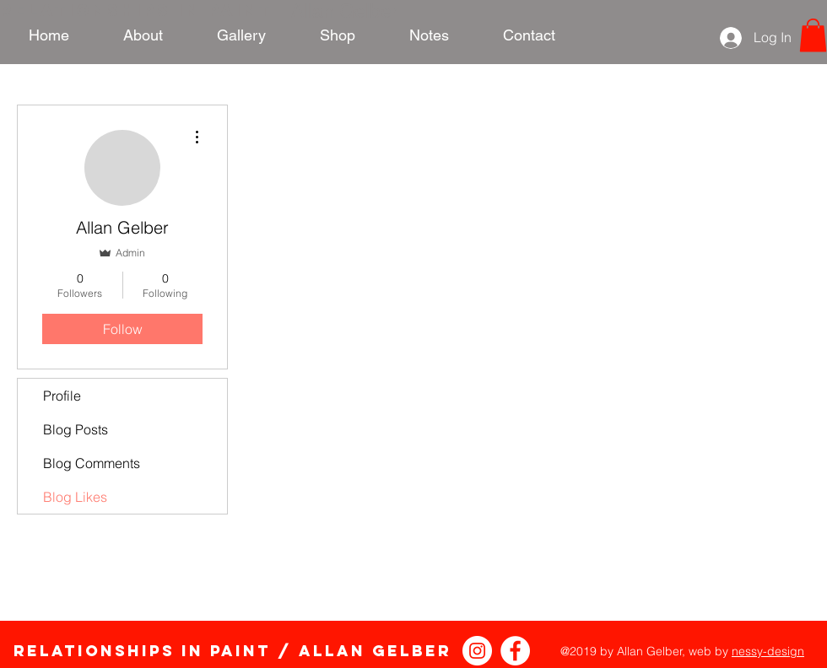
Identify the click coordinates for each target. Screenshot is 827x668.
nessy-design (768, 651)
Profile (62, 395)
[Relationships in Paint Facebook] (515, 650)
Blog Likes (75, 496)
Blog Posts (75, 429)
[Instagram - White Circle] (477, 650)
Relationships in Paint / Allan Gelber (232, 650)
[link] (813, 35)
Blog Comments (91, 463)
